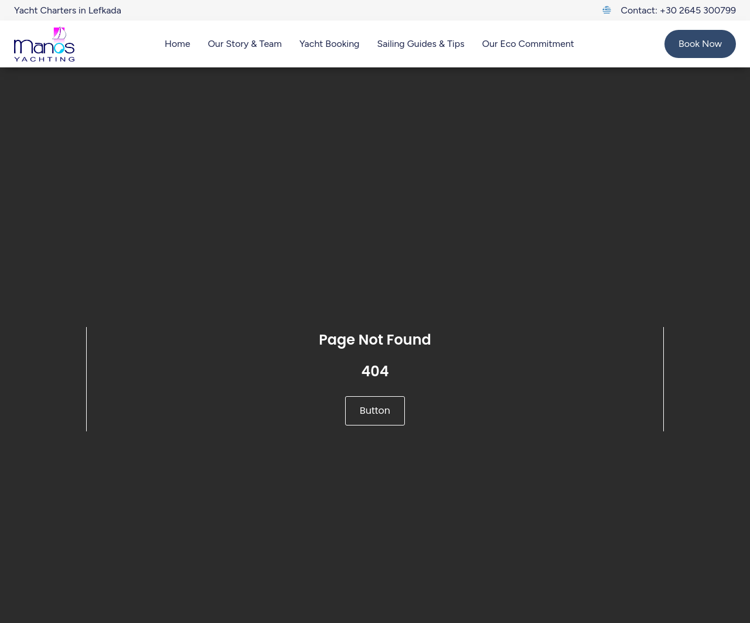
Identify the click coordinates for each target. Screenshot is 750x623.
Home (177, 43)
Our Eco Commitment (528, 43)
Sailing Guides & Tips (420, 43)
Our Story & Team (245, 43)
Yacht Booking (329, 43)
